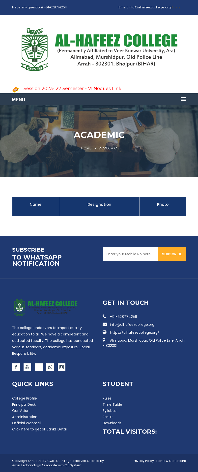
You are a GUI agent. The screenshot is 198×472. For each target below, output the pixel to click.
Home (86, 148)
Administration (24, 416)
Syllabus (109, 410)
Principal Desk (24, 404)
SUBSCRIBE (172, 254)
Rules (107, 398)
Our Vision (20, 410)
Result (108, 416)
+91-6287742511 (120, 316)
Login (176, 7)
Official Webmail (26, 423)
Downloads (112, 423)
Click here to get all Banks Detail (39, 429)
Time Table (112, 404)
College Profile (24, 398)
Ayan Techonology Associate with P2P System (46, 465)
